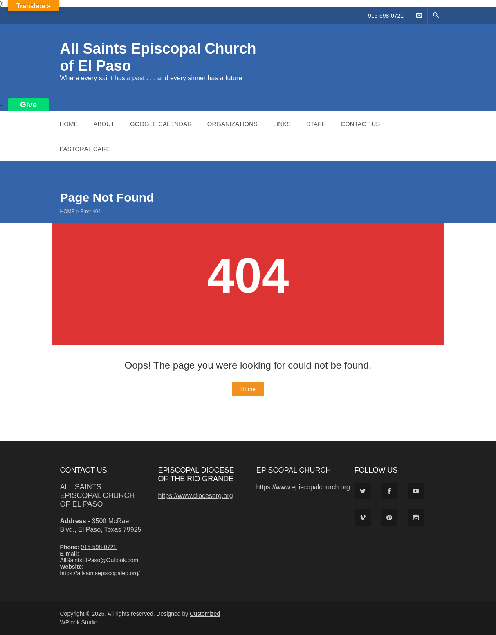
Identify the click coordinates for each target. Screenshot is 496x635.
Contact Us (360, 123)
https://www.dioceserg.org (195, 495)
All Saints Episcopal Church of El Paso (97, 495)
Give (28, 104)
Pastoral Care (85, 148)
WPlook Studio (79, 622)
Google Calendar (161, 123)
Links (282, 123)
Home (69, 123)
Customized (205, 613)
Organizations (232, 123)
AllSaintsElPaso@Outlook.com (99, 560)
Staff (315, 123)
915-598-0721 (386, 15)
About (103, 123)
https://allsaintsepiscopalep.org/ (100, 573)
